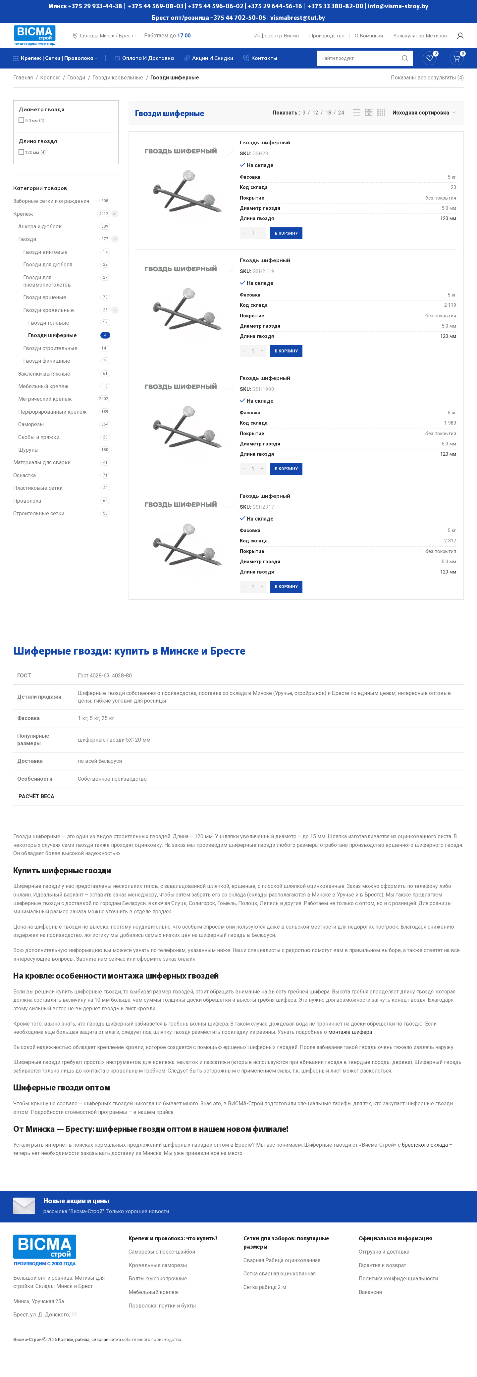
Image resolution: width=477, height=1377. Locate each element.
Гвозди (76, 85)
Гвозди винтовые (45, 259)
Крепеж (50, 85)
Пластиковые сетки (38, 495)
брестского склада (425, 1169)
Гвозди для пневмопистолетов (47, 289)
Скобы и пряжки (38, 445)
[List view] (356, 120)
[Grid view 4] (381, 120)
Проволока (27, 508)
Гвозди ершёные (44, 305)
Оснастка (24, 483)
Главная (23, 85)
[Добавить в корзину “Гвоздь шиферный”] (290, 244)
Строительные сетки (38, 521)
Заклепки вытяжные (44, 381)
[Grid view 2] (369, 120)
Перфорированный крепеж (52, 419)
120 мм (32, 160)
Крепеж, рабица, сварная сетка (89, 1367)
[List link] (181, 1280)
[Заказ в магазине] (424, 120)
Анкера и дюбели (40, 234)
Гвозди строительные (50, 356)
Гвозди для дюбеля (47, 272)
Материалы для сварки (42, 470)
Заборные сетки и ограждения (51, 209)
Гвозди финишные (46, 368)
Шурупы (28, 457)
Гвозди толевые (48, 330)
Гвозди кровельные (118, 85)
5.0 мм (31, 128)
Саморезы (31, 432)
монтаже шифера (350, 1056)
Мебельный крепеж (43, 394)
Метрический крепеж (45, 406)
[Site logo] (39, 37)
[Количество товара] (256, 244)
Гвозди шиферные (52, 343)
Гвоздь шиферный (274, 152)
